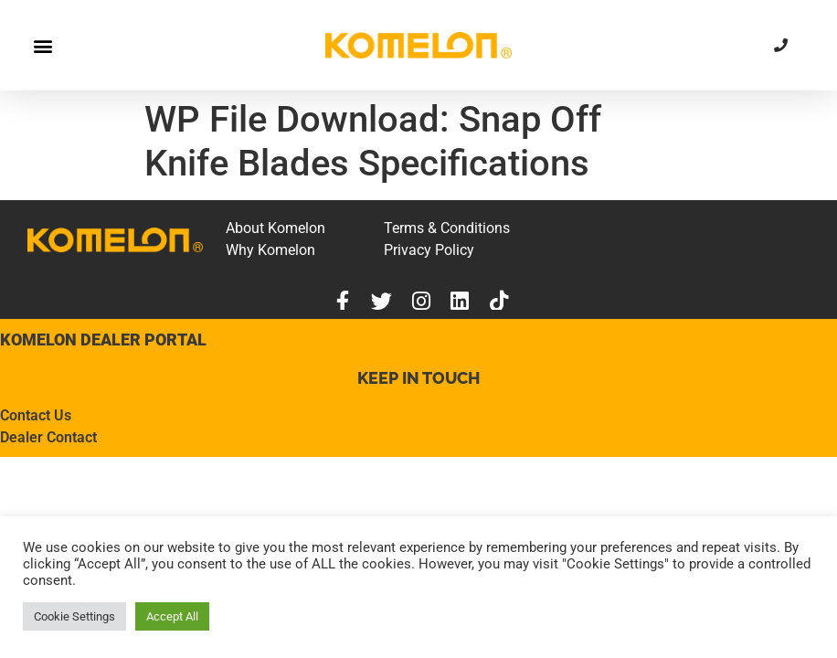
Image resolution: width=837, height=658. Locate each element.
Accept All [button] (172, 616)
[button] (42, 45)
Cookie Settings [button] (74, 616)
